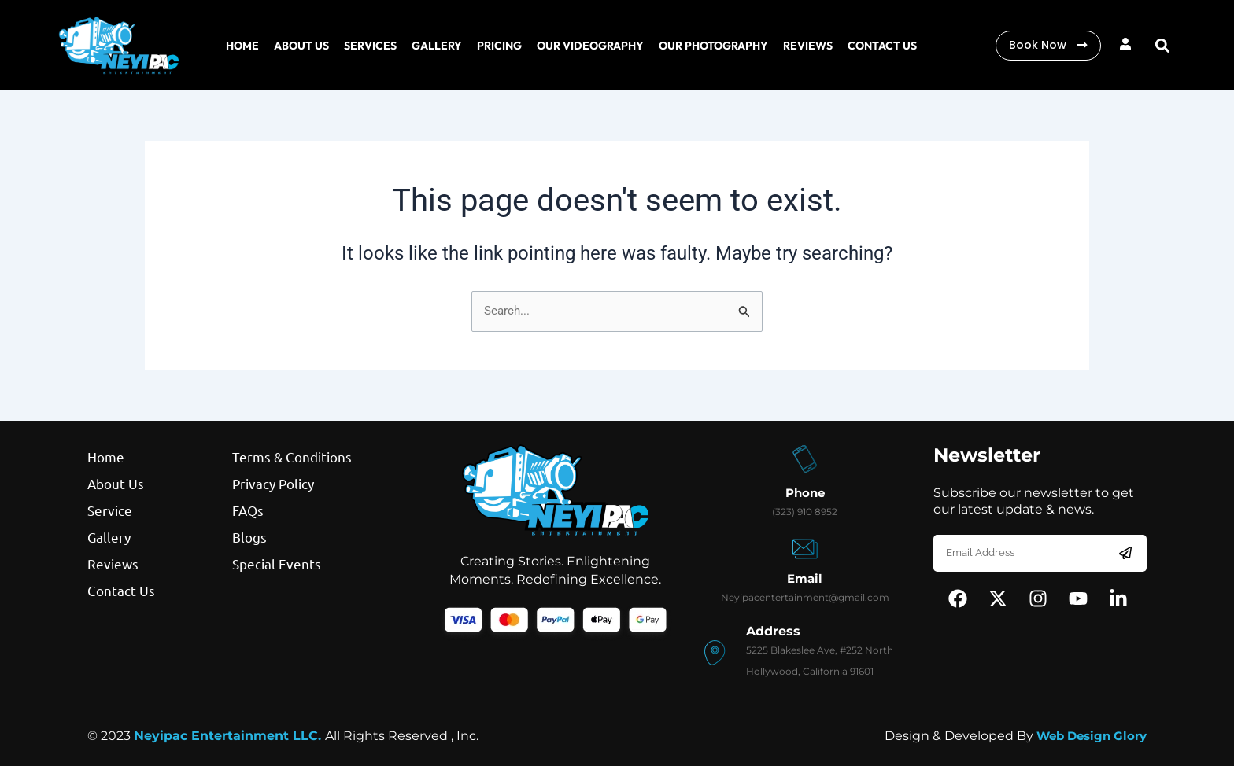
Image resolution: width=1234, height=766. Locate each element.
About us (301, 46)
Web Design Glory (1087, 735)
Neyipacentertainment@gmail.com (805, 597)
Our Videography (590, 46)
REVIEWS (808, 46)
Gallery (437, 46)
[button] (1163, 45)
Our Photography (713, 46)
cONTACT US (882, 46)
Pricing (499, 46)
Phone (805, 492)
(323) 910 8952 (804, 511)
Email (805, 578)
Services (370, 46)
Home (242, 46)
